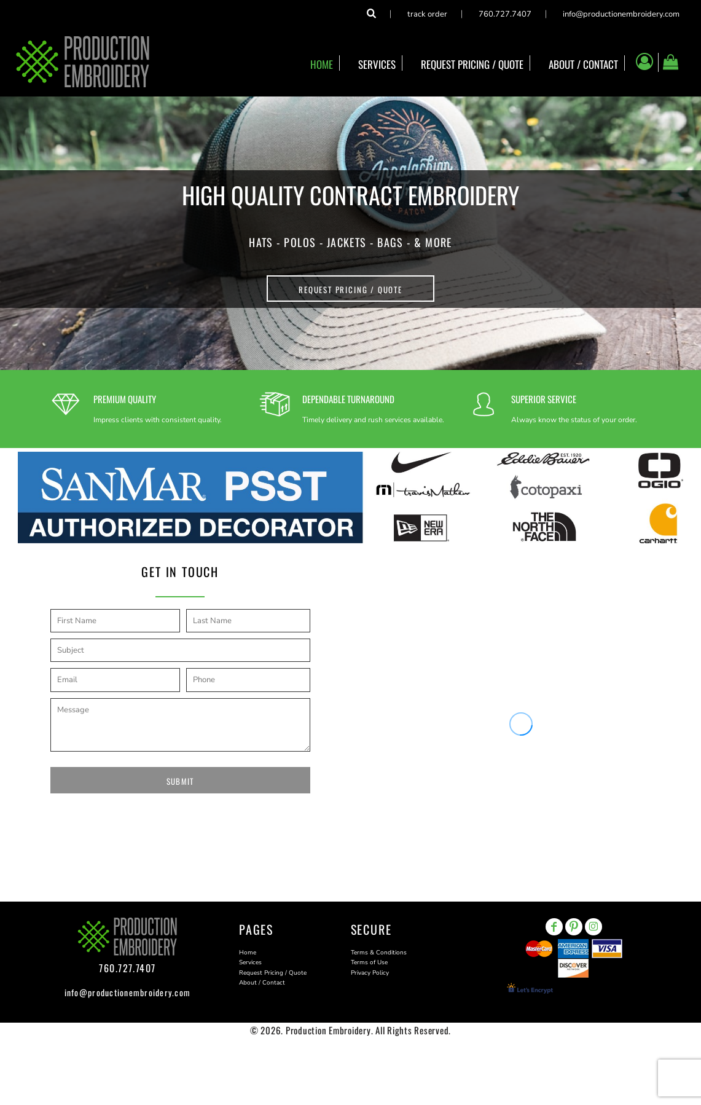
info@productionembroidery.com (621, 14)
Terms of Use (369, 962)
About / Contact (262, 982)
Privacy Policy (370, 973)
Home (247, 952)
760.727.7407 (505, 14)
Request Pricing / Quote (273, 973)
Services (250, 962)
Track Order (427, 14)
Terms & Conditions (379, 952)
